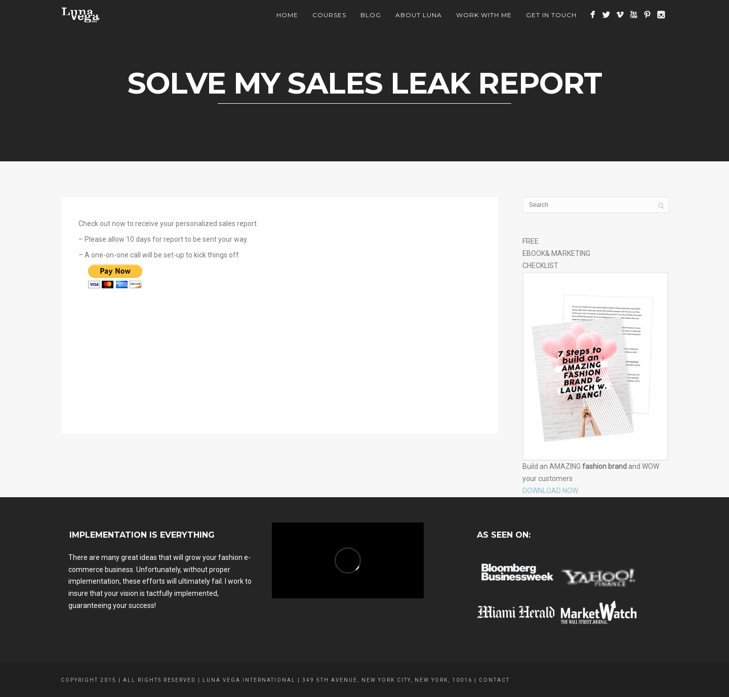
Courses (329, 15)
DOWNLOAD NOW (550, 491)
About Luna (418, 15)
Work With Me (484, 15)
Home (287, 15)
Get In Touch (551, 15)
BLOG (370, 15)
